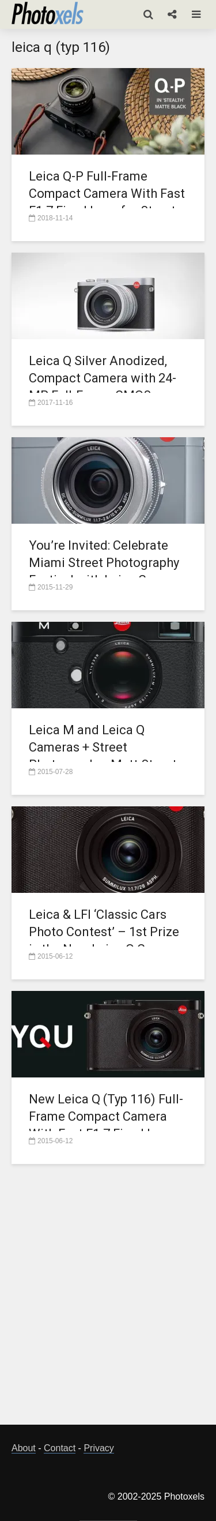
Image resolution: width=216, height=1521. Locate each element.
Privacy (98, 1448)
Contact (59, 1448)
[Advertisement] (108, 1301)
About (24, 1448)
